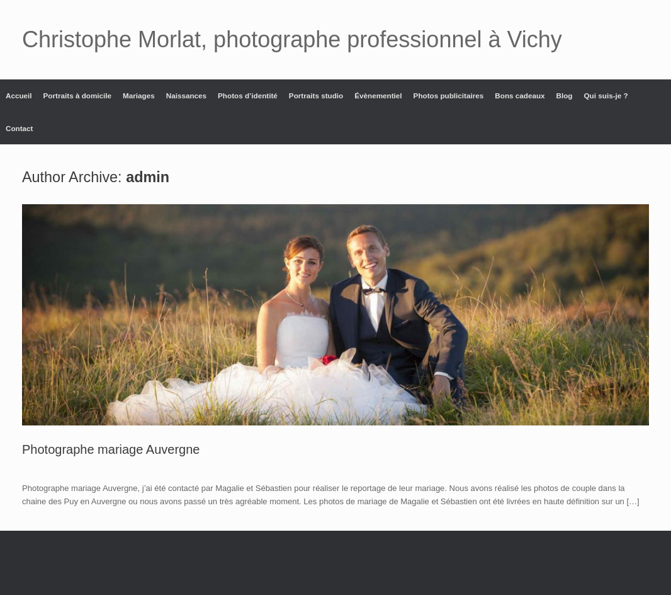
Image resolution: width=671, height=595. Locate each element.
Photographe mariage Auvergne (111, 449)
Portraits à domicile (77, 95)
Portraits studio (316, 95)
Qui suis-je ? (606, 95)
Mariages (139, 95)
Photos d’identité (248, 95)
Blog (564, 95)
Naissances (186, 95)
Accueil (19, 95)
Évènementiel (378, 95)
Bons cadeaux (519, 95)
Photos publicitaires (449, 95)
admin (147, 177)
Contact (19, 128)
